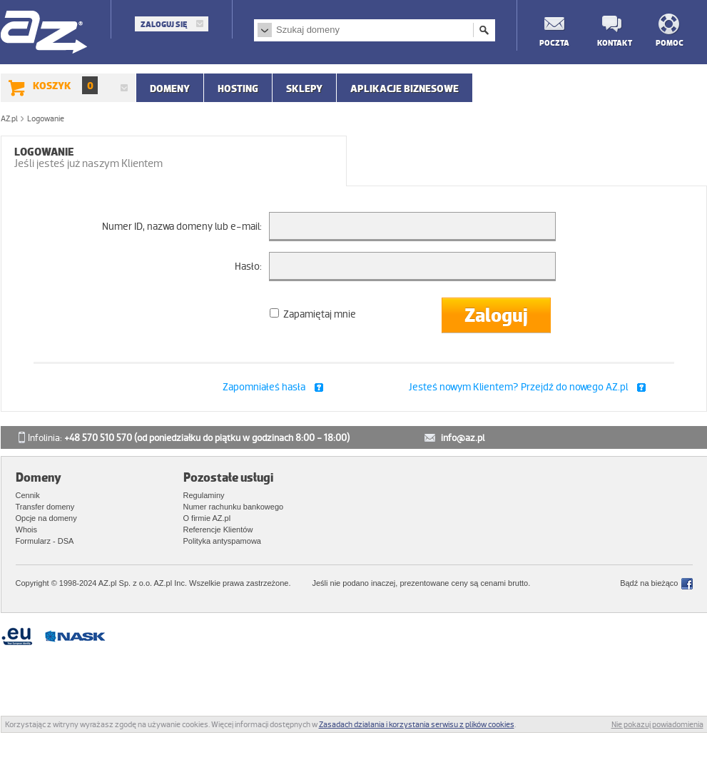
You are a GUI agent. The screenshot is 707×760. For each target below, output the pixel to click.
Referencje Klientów (218, 529)
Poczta (553, 42)
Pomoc (669, 42)
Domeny (170, 88)
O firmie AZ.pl (207, 518)
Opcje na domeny (46, 518)
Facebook (687, 583)
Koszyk (65, 85)
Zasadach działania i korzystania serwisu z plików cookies (416, 724)
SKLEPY (304, 88)
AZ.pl (44, 33)
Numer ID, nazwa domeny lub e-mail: (182, 226)
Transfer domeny (45, 506)
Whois (27, 529)
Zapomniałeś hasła (264, 387)
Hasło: (248, 266)
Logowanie (88, 157)
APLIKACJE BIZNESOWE (404, 88)
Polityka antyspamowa (222, 541)
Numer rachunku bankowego (233, 506)
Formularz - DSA (45, 541)
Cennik (28, 495)
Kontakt (611, 42)
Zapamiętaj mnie (313, 314)
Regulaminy (204, 495)
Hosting (238, 88)
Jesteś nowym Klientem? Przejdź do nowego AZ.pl (518, 387)
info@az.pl (462, 438)
